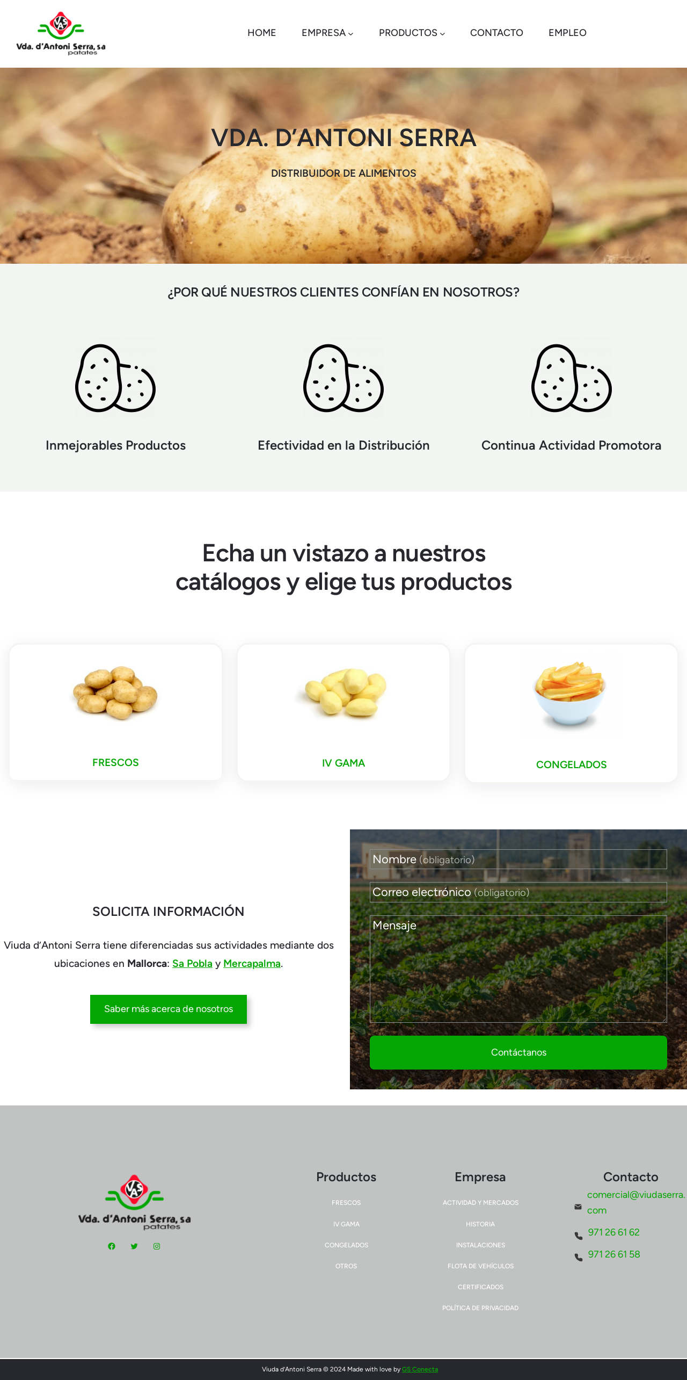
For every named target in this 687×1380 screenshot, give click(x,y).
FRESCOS (115, 762)
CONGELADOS (571, 764)
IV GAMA (343, 763)
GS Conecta (420, 1369)
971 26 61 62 (614, 1232)
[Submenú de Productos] (442, 34)
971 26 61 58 (614, 1254)
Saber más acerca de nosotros (168, 1009)
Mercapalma (252, 963)
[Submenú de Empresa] (351, 34)
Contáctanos (518, 1052)
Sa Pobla (192, 963)
